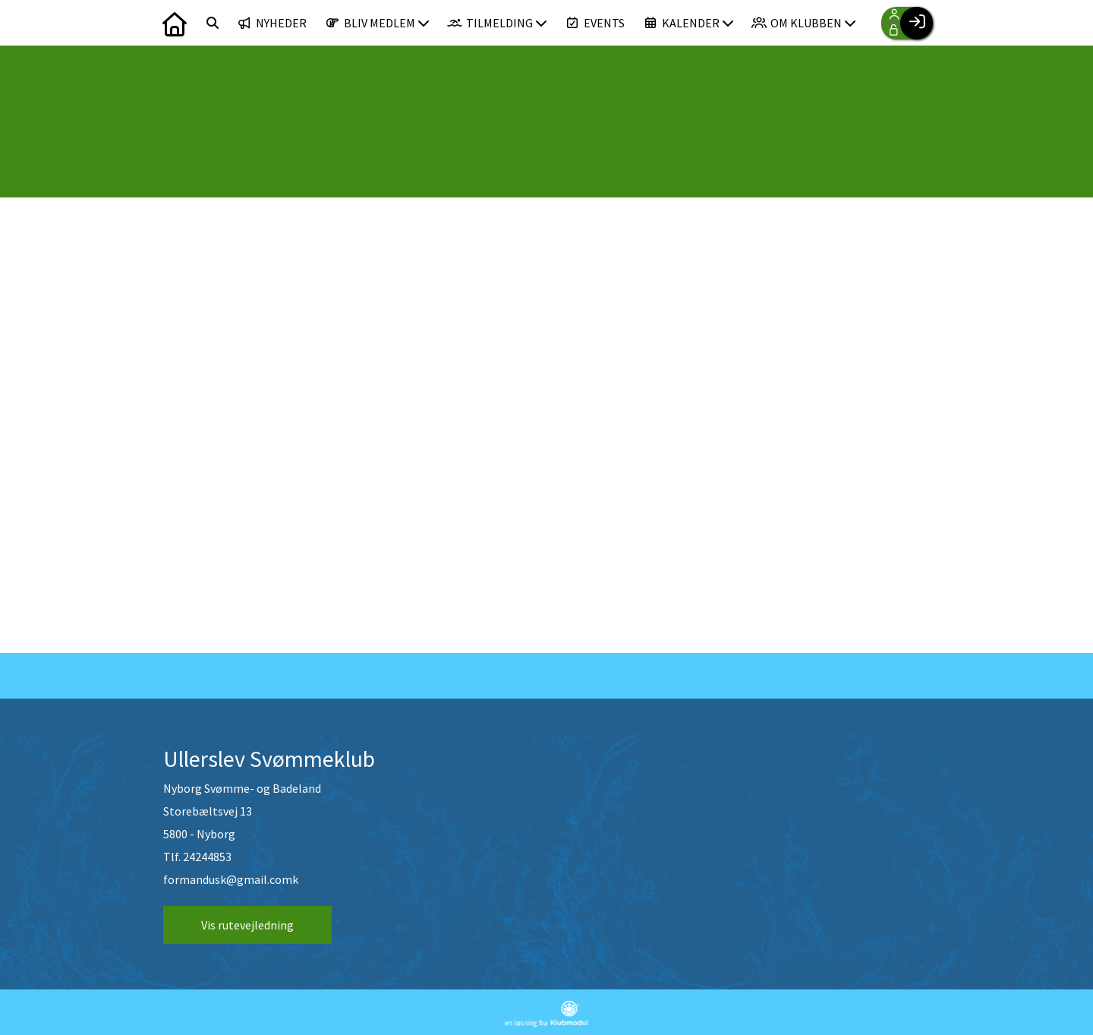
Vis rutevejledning (247, 924)
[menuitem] (174, 23)
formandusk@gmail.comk (230, 879)
